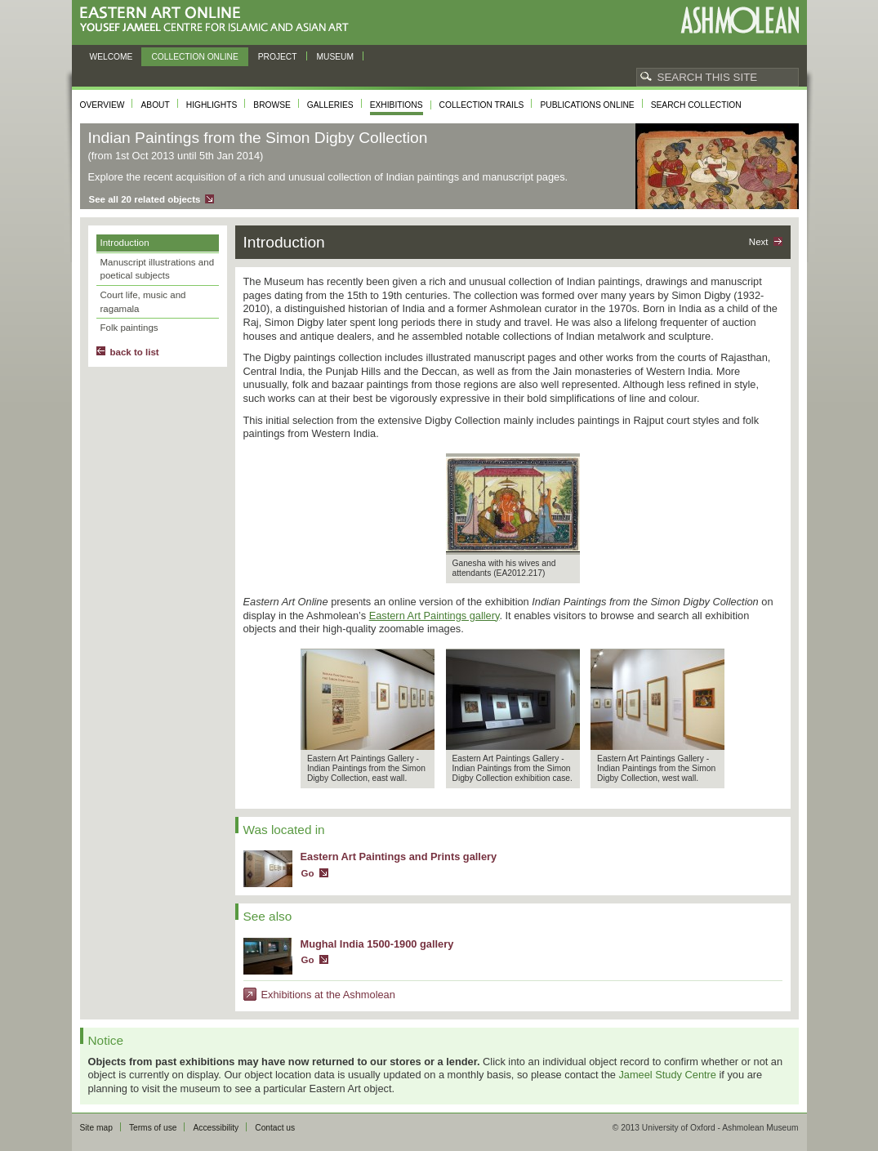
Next (759, 242)
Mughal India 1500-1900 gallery (377, 944)
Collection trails (481, 104)
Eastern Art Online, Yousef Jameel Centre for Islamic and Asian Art (218, 20)
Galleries (330, 104)
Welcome (111, 56)
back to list (134, 352)
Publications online (587, 104)
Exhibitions (396, 104)
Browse (272, 104)
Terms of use (153, 1127)
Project (277, 56)
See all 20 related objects (145, 199)
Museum (335, 56)
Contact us (275, 1127)
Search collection (696, 104)
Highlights (212, 104)
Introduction (124, 243)
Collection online (194, 56)
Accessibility (215, 1127)
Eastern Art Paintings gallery (434, 615)
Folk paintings (129, 327)
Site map (96, 1127)
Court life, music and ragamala (143, 302)
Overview (102, 104)
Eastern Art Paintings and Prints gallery (399, 856)
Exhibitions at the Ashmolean (328, 994)
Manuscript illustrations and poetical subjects (157, 269)
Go (307, 873)
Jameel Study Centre (667, 1074)
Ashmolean (739, 20)
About (154, 104)
